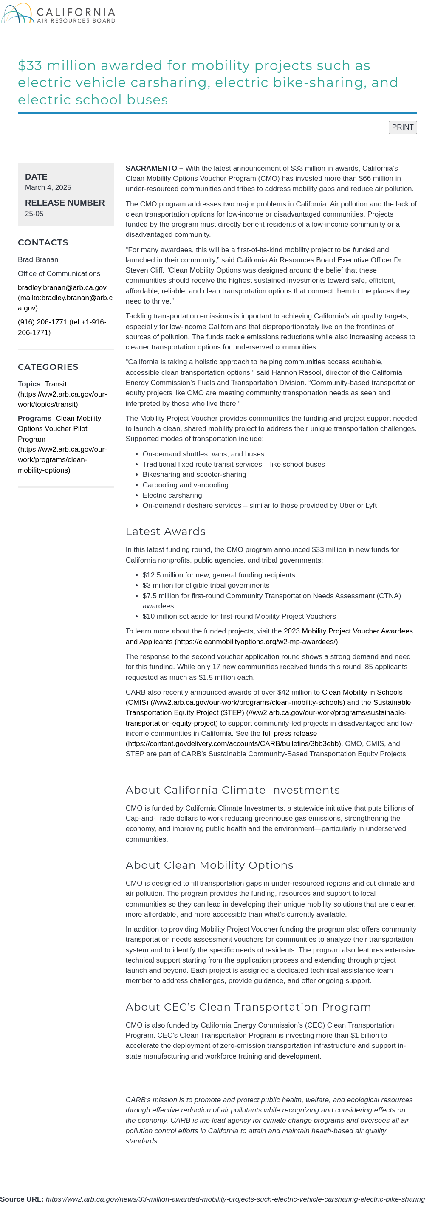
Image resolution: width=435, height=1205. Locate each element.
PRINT (403, 127)
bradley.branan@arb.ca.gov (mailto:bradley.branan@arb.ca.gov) (65, 298)
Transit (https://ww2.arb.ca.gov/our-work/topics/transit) (62, 394)
